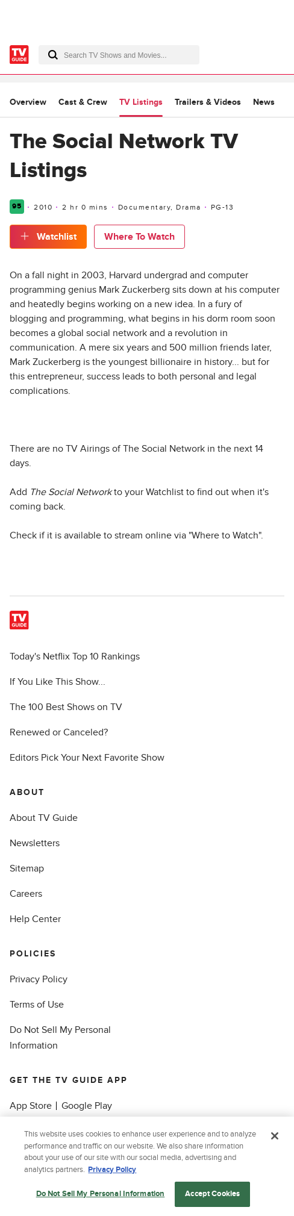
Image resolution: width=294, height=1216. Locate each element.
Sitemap (27, 868)
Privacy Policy (38, 979)
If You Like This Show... (57, 682)
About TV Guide (44, 818)
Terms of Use (37, 1005)
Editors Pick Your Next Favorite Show (87, 758)
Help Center (35, 919)
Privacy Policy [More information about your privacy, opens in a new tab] (112, 1171)
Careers (26, 894)
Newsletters (35, 843)
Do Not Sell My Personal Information (100, 1196)
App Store (31, 1106)
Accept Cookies (212, 1196)
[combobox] (119, 54)
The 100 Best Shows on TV (66, 707)
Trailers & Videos (208, 102)
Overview (28, 102)
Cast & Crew (82, 102)
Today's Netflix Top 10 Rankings (75, 656)
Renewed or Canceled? (59, 732)
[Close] (274, 1138)
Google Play (86, 1106)
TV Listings (141, 102)
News (264, 102)
